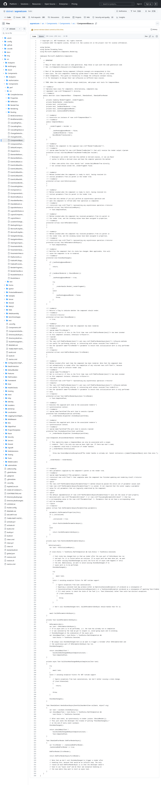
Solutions (26, 4)
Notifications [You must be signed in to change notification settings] (121, 11)
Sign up (148, 4)
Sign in (139, 4)
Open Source (51, 4)
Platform (14, 4)
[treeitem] (17, 140)
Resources (37, 4)
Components (59, 23)
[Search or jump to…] (116, 4)
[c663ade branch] (17, 28)
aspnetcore (21, 11)
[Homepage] (5, 4)
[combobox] (18, 33)
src (50, 23)
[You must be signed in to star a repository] (150, 11)
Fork (136, 11)
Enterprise (64, 4)
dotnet (9, 11)
